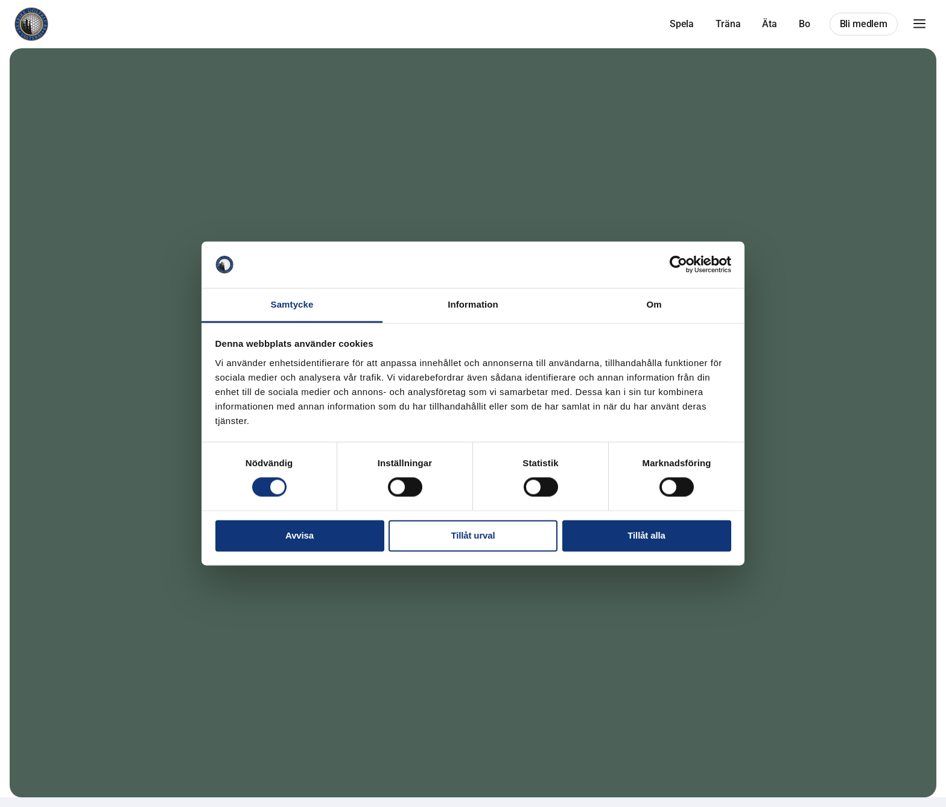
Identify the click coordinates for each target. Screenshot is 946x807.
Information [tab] (473, 304)
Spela (682, 24)
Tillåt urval (473, 535)
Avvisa (299, 535)
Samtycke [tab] (292, 304)
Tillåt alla (646, 535)
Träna (728, 24)
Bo (804, 24)
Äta (769, 24)
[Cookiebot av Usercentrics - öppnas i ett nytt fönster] (678, 265)
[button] (919, 24)
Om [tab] (653, 304)
